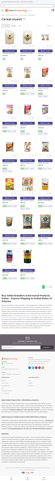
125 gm (4, 131)
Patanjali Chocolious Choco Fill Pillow (29, 163)
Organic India (8, 317)
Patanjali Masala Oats (7, 163)
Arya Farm (23, 315)
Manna (35, 315)
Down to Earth (30, 315)
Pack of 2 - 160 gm (47, 206)
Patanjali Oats (23, 125)
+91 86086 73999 (7, 363)
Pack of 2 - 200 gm (43, 96)
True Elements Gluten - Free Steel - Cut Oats (31, 88)
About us (4, 380)
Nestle (3, 317)
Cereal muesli (31, 15)
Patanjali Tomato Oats (43, 88)
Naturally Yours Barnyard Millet (9, 238)
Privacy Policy (5, 393)
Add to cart (11, 51)
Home (3, 15)
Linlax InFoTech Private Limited (42, 467)
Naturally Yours (49, 315)
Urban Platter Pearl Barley (26, 53)
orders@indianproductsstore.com (10, 369)
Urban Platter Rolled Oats (8, 53)
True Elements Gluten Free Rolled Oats (11, 88)
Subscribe (46, 347)
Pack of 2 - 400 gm (7, 171)
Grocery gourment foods (12, 15)
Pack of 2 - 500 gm (30, 93)
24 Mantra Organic (16, 315)
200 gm (40, 93)
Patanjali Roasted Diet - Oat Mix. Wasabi (12, 125)
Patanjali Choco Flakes (43, 163)
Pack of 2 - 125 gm (12, 131)
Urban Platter (27, 317)
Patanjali (14, 317)
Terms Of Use (5, 383)
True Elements (20, 317)
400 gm (5, 168)
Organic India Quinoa (7, 200)
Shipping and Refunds (7, 390)
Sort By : (13, 25)
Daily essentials (23, 15)
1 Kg (4, 58)
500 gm (22, 93)
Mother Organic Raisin (43, 238)
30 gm (40, 168)
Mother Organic (41, 315)
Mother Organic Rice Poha (26, 238)
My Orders (30, 385)
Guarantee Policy (6, 385)
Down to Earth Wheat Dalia (26, 272)
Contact (30, 383)
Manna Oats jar (6, 272)
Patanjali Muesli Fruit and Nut (45, 125)
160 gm (40, 206)
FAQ (3, 388)
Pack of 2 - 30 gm (47, 168)
